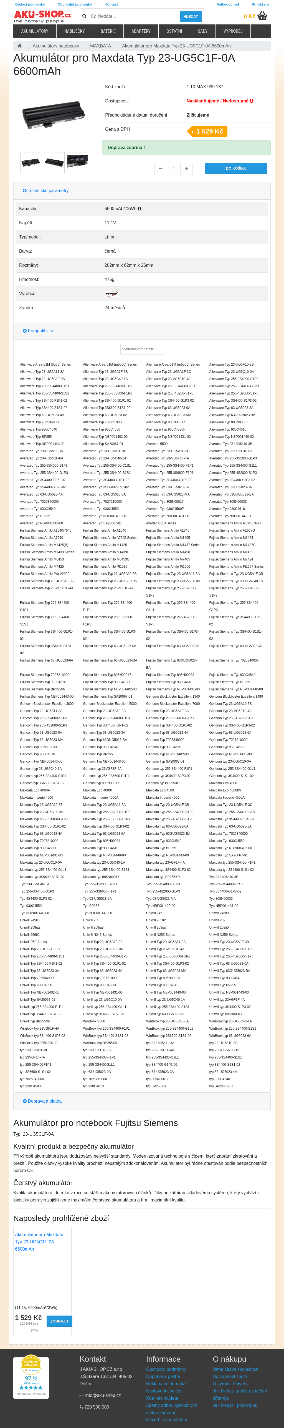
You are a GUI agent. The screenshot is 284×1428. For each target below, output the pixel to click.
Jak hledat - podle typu (235, 1405)
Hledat (191, 16)
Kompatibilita (38, 330)
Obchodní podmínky (75, 4)
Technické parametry (46, 190)
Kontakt (111, 4)
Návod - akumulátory (166, 1419)
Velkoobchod (228, 4)
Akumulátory (34, 31)
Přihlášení (260, 4)
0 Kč (249, 16)
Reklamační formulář (166, 1383)
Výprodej (233, 31)
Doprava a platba (42, 1101)
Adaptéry (141, 31)
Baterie (108, 31)
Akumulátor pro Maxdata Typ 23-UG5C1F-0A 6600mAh (39, 1241)
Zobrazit (59, 1321)
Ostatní (174, 31)
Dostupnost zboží (230, 1376)
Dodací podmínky (30, 4)
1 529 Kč (209, 131)
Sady (203, 31)
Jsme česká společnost (235, 1369)
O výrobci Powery (230, 1383)
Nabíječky (74, 31)
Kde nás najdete (162, 1398)
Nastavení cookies (164, 1391)
